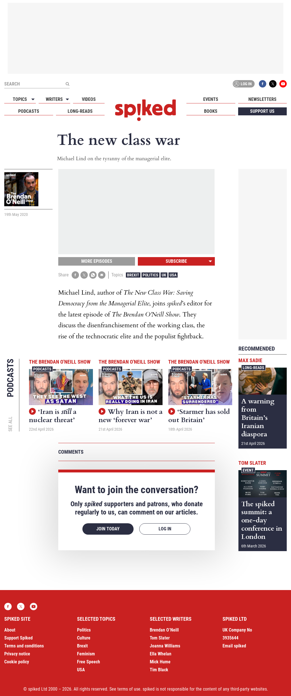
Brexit (133, 275)
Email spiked (234, 646)
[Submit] (67, 84)
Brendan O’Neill (164, 630)
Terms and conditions (24, 646)
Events (210, 99)
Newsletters (262, 99)
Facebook (262, 83)
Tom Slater (252, 463)
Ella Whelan (160, 654)
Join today (108, 529)
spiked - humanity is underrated (145, 110)
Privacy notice (17, 654)
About (9, 630)
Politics (150, 275)
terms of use (128, 689)
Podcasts (28, 111)
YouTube (283, 83)
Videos (89, 99)
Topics (20, 99)
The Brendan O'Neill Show (59, 362)
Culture (83, 638)
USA (173, 275)
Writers (54, 99)
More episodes (96, 261)
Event (248, 470)
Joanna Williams (165, 646)
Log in (243, 84)
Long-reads (80, 111)
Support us (262, 111)
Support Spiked (18, 638)
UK (164, 275)
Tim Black (159, 669)
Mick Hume (160, 661)
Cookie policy (16, 661)
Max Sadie (250, 360)
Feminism (86, 654)
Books (210, 111)
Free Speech (88, 661)
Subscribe (176, 261)
